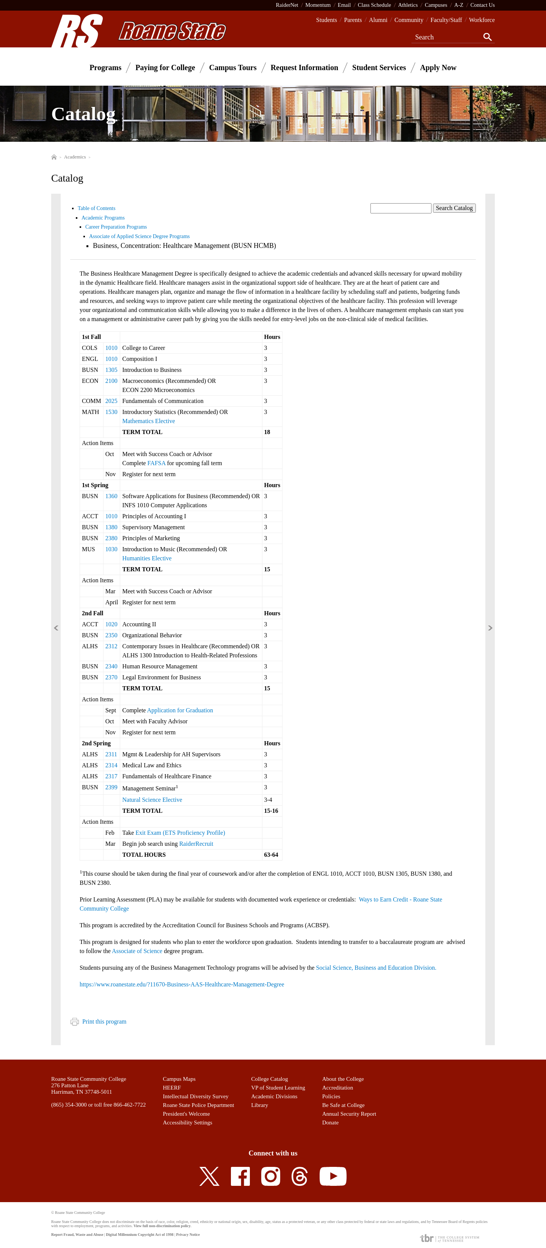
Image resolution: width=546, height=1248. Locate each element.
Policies (331, 1096)
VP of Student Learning (278, 1088)
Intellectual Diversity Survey (196, 1096)
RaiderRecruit (196, 843)
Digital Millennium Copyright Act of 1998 (139, 1234)
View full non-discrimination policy (161, 1226)
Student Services (379, 67)
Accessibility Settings (187, 1122)
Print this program (98, 1021)
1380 (111, 527)
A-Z (458, 5)
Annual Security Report (349, 1114)
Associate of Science (137, 951)
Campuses (436, 5)
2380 (111, 538)
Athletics (408, 5)
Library (259, 1105)
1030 (111, 549)
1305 (111, 370)
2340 (111, 666)
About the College (343, 1079)
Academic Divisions (274, 1096)
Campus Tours (233, 67)
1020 (111, 624)
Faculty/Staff (446, 20)
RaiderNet (287, 5)
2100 (111, 381)
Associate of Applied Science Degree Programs (139, 236)
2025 (111, 401)
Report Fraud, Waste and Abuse (77, 1234)
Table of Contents (96, 208)
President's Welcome (186, 1114)
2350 (111, 635)
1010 (111, 348)
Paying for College (165, 67)
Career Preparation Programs (116, 227)
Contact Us (483, 5)
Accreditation (337, 1088)
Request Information (304, 67)
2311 (111, 754)
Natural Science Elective (152, 799)
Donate (330, 1122)
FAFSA (156, 463)
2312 (111, 646)
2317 (111, 776)
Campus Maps (179, 1079)
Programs (105, 67)
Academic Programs (103, 218)
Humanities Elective (146, 558)
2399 (111, 787)
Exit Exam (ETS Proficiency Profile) (180, 832)
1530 (111, 412)
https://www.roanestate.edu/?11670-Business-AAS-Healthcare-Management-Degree (183, 984)
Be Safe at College (343, 1105)
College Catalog (269, 1079)
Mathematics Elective (148, 421)
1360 (111, 496)
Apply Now (438, 67)
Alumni (378, 20)
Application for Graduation (180, 710)
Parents (353, 20)
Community (408, 20)
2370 (111, 677)
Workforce (482, 20)
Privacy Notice (187, 1234)
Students (326, 20)
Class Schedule (374, 5)
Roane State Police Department (198, 1105)
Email (344, 5)
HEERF (172, 1088)
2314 (111, 765)
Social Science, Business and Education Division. (376, 967)
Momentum (318, 5)
